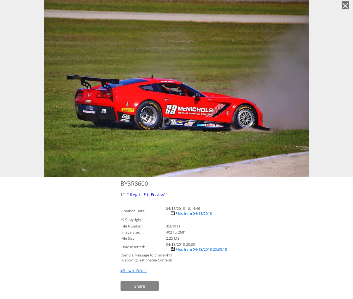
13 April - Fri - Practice (146, 194)
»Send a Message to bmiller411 (147, 255)
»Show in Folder (134, 270)
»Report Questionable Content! (146, 260)
